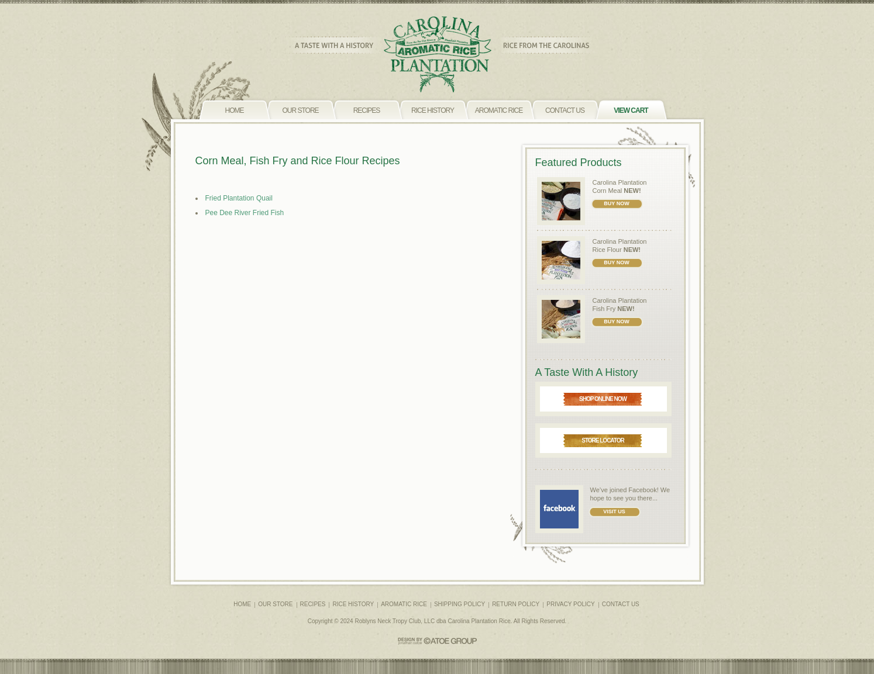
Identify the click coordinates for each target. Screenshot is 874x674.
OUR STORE (275, 604)
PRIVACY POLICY (570, 604)
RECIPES (313, 604)
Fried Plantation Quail (239, 198)
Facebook (642, 489)
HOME (242, 604)
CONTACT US (620, 604)
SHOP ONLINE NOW (603, 399)
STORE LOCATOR (602, 440)
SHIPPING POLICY (459, 604)
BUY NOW (616, 203)
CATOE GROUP (437, 641)
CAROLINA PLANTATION (437, 54)
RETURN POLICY (515, 604)
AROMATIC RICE (404, 604)
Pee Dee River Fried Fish (244, 213)
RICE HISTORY (353, 604)
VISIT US (614, 511)
